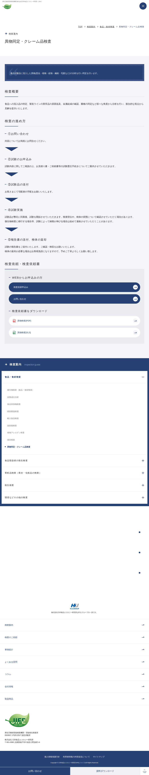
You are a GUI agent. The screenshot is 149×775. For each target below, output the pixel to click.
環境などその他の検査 (16, 497)
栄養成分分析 (13, 397)
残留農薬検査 (13, 411)
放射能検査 (12, 425)
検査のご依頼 (11, 637)
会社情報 (9, 686)
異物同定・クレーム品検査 (18, 447)
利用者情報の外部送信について (76, 757)
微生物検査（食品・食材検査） (20, 390)
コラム (8, 674)
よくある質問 (11, 662)
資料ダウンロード (105, 771)
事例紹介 (9, 649)
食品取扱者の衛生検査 (16, 460)
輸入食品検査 (13, 418)
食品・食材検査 (107, 27)
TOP (80, 27)
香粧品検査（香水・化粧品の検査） (23, 473)
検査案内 (91, 27)
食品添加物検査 (14, 404)
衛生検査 (9, 485)
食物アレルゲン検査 (15, 433)
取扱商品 (9, 699)
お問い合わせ (35, 771)
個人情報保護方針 (52, 757)
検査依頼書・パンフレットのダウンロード (99, 573)
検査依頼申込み (21, 287)
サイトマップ (99, 757)
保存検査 (11, 440)
